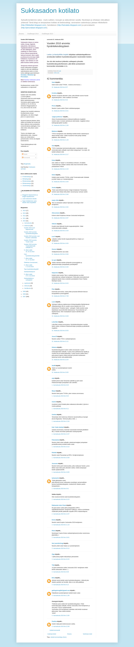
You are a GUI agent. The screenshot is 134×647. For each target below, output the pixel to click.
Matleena (54, 131)
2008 (24, 294)
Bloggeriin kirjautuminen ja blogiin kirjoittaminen (30, 195)
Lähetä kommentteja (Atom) (58, 637)
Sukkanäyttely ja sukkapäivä (28, 279)
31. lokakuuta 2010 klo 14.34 (60, 230)
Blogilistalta (27, 164)
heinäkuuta (27, 288)
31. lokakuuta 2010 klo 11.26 (60, 140)
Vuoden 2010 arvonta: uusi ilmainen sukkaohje (32, 236)
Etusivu (21, 34)
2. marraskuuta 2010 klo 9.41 (60, 488)
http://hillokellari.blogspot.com (34, 25)
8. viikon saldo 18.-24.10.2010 (29, 250)
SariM (53, 365)
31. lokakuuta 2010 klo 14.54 (60, 243)
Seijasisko (55, 273)
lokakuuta (27, 225)
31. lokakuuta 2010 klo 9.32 (60, 100)
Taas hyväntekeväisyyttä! (31, 269)
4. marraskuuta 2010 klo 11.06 (60, 595)
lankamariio (55, 478)
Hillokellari (30, 75)
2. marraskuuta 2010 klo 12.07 (60, 514)
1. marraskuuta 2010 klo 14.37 (60, 434)
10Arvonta (56, 72)
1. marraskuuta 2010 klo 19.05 (60, 472)
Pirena (54, 106)
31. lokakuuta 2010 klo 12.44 (60, 169)
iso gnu (54, 260)
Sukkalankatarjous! (29, 271)
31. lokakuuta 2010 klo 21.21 (60, 341)
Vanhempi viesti (87, 634)
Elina (53, 578)
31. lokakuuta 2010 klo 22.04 (60, 359)
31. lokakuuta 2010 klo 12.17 (60, 154)
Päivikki (54, 452)
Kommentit (26, 157)
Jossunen (55, 463)
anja (53, 378)
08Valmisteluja (26, 181)
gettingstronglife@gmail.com (61, 590)
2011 (24, 218)
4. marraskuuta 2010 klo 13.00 (60, 615)
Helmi (53, 175)
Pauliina (54, 621)
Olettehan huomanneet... (31, 262)
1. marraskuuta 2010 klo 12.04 (60, 421)
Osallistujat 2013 (47, 34)
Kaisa (53, 160)
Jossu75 (54, 336)
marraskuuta (28, 223)
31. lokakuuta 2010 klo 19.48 (60, 316)
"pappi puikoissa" (57, 117)
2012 (24, 215)
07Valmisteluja (26, 176)
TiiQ (53, 565)
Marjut (54, 391)
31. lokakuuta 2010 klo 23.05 (60, 372)
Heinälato (24, 75)
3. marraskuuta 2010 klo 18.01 (60, 537)
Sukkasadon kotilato (50, 10)
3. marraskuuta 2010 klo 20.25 (60, 559)
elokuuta (27, 286)
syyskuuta (27, 283)
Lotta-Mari (55, 322)
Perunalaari (24, 77)
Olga (53, 554)
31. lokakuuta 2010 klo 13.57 (60, 218)
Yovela (54, 187)
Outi (53, 145)
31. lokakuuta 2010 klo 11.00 (60, 125)
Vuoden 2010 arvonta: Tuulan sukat (30, 240)
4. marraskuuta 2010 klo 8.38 (60, 572)
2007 (24, 296)
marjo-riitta (55, 200)
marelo (54, 402)
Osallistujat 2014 (33, 34)
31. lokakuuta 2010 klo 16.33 (60, 283)
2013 (24, 213)
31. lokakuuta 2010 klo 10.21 (60, 111)
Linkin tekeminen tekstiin (29, 199)
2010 (24, 221)
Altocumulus (56, 213)
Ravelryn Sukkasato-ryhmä (32, 80)
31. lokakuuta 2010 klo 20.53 (60, 330)
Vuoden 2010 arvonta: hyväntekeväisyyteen (31, 232)
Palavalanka (55, 440)
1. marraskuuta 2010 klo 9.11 (60, 408)
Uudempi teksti (51, 634)
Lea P (53, 236)
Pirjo (53, 289)
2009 (24, 291)
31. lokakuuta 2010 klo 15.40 (60, 267)
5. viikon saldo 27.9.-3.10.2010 (29, 275)
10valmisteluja (26, 185)
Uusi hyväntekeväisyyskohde (31, 254)
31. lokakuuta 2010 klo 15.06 (60, 254)
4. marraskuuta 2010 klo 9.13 (60, 584)
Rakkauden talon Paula (59, 505)
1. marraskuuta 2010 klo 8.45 (60, 385)
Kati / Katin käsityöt (58, 427)
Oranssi (54, 249)
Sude (53, 82)
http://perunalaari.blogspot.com (34, 28)
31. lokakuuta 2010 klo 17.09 (60, 296)
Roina (53, 530)
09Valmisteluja (26, 183)
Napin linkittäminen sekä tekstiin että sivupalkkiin (29, 201)
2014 (24, 210)
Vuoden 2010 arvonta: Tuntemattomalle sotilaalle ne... (30, 246)
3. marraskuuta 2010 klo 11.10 (60, 525)
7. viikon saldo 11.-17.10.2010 (29, 259)
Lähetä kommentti (55, 630)
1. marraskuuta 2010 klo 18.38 (60, 457)
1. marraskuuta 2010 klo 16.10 (60, 446)
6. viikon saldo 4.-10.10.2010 (29, 265)
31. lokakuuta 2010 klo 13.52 (60, 207)
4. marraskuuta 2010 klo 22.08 (60, 626)
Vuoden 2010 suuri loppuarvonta (29, 228)
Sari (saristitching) (57, 543)
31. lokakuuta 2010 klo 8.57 (60, 87)
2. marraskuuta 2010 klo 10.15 (60, 499)
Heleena (54, 347)
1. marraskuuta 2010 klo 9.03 (60, 396)
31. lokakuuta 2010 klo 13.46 (60, 194)
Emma (54, 520)
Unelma (54, 414)
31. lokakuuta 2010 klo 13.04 (60, 181)
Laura (53, 302)
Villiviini (54, 224)
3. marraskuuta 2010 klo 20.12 (60, 548)
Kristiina (54, 93)
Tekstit (24, 154)
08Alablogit (25, 179)
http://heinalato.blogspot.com (69, 25)
